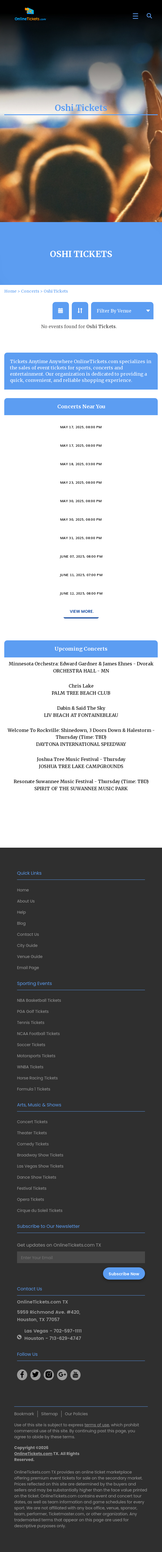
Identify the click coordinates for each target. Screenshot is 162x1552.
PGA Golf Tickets (33, 1011)
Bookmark (24, 1414)
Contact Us (28, 934)
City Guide (27, 945)
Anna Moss (81, 614)
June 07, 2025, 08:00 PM (81, 583)
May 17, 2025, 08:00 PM (81, 453)
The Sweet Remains (81, 540)
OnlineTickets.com (33, 1453)
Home (23, 890)
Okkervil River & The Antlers (81, 595)
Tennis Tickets (30, 1022)
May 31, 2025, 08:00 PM (81, 564)
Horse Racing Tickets (37, 1078)
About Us (26, 901)
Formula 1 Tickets (33, 1089)
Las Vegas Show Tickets (40, 1166)
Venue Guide (30, 956)
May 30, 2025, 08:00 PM (81, 527)
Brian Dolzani (81, 503)
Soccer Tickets (31, 1045)
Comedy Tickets (33, 1144)
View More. (81, 638)
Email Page (28, 967)
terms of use (97, 1425)
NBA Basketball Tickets (39, 1000)
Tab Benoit (81, 558)
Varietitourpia (81, 521)
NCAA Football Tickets (38, 1033)
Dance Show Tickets (36, 1177)
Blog (21, 923)
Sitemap (49, 1414)
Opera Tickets (30, 1199)
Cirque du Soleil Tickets (39, 1210)
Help (21, 912)
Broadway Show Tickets (40, 1155)
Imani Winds (81, 447)
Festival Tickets (32, 1188)
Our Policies (76, 1414)
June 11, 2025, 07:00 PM (81, 601)
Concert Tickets (32, 1122)
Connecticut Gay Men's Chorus (81, 484)
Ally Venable (81, 466)
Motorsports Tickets (36, 1056)
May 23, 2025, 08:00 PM (81, 509)
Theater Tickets (32, 1133)
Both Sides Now (81, 577)
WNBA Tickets (30, 1067)
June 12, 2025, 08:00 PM (81, 620)
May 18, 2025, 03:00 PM (81, 490)
